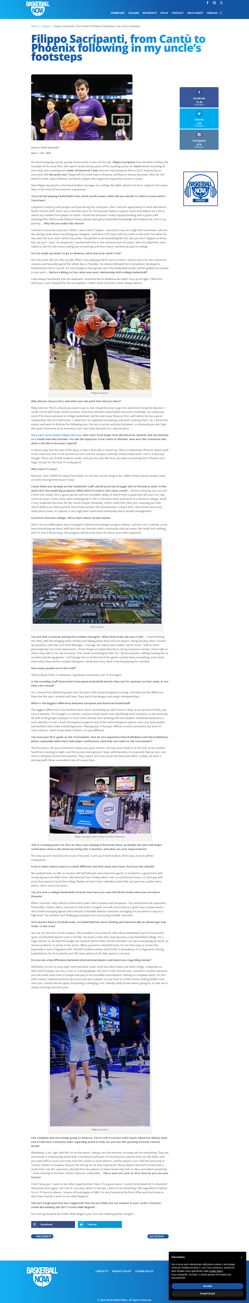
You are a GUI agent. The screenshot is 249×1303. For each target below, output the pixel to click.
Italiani (133, 13)
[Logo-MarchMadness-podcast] (200, 205)
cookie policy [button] (216, 1271)
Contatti (101, 1271)
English (212, 13)
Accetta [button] (207, 1286)
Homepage (117, 13)
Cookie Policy (144, 1271)
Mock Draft (195, 13)
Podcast (178, 13)
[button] (242, 1257)
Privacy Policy (121, 1271)
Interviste (150, 13)
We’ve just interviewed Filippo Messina (56, 435)
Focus (164, 13)
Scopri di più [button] (207, 1293)
